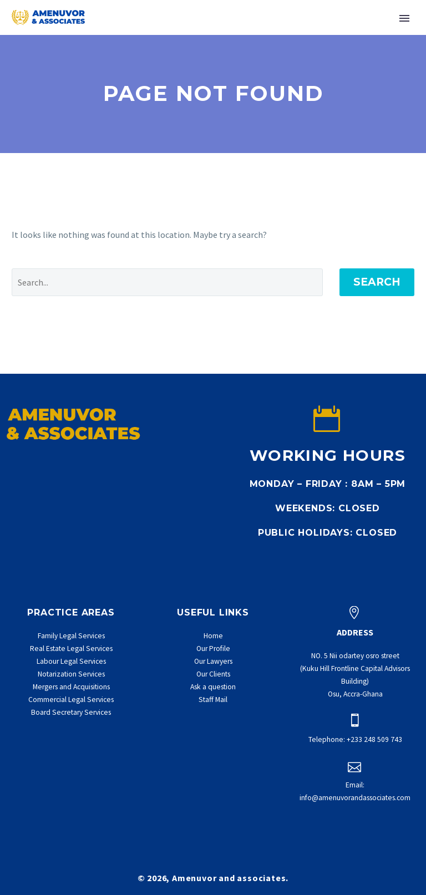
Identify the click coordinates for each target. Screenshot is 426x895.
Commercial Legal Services (71, 699)
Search (376, 282)
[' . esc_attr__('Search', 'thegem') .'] (167, 282)
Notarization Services (71, 674)
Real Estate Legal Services (71, 648)
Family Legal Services (71, 635)
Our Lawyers (213, 661)
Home (213, 635)
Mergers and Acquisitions (71, 686)
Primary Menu (404, 18)
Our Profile (213, 648)
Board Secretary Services (71, 712)
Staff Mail (213, 699)
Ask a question (213, 686)
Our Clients (213, 674)
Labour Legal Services (71, 661)
